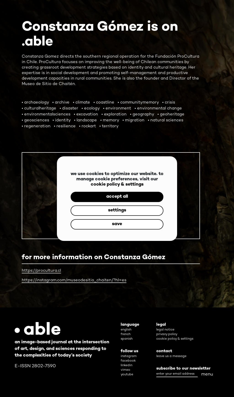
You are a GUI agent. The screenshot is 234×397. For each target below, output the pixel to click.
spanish (127, 339)
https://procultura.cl (41, 271)
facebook (128, 360)
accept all (117, 196)
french (125, 334)
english (126, 329)
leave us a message (171, 356)
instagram (129, 356)
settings (117, 210)
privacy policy (166, 334)
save (117, 224)
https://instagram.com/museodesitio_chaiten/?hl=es (74, 280)
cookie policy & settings (117, 184)
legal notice (165, 329)
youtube (127, 374)
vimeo (125, 370)
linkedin (126, 365)
